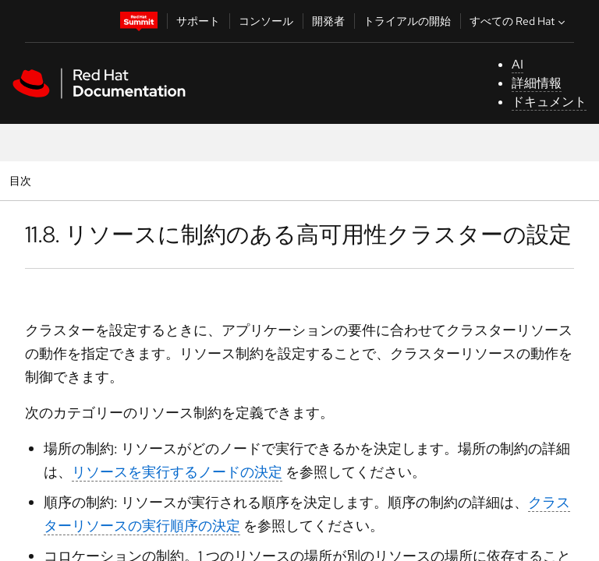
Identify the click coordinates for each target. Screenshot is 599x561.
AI (517, 64)
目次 (22, 180)
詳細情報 (537, 83)
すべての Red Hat (519, 21)
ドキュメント (549, 102)
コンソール (266, 21)
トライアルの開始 (407, 21)
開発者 (328, 21)
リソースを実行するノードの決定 (177, 472)
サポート (198, 21)
